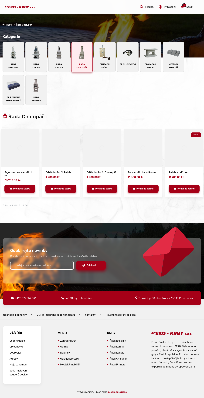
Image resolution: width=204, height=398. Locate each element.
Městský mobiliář (70, 364)
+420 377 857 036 (23, 298)
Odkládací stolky (69, 358)
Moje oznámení (18, 364)
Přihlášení (167, 7)
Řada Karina (117, 346)
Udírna (64, 346)
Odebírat (89, 265)
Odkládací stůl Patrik (58, 172)
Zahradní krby (68, 340)
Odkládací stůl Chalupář (101, 172)
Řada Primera (118, 364)
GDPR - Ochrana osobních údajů (56, 314)
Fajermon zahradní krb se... (18, 174)
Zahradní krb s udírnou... (143, 172)
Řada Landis (117, 352)
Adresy (14, 358)
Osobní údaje (17, 340)
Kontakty (90, 314)
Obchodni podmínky (15, 314)
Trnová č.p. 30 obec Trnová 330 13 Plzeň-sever (164, 298)
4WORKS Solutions (117, 392)
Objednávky (16, 346)
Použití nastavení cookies (121, 314)
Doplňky (65, 352)
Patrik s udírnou (178, 172)
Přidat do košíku (19, 189)
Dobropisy (15, 352)
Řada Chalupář (118, 358)
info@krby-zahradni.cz (76, 298)
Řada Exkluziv (118, 340)
